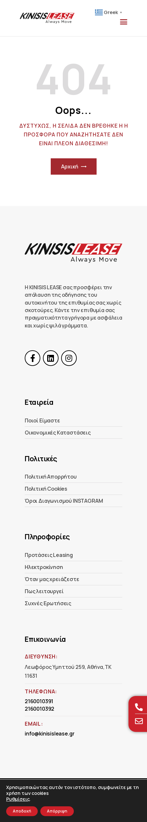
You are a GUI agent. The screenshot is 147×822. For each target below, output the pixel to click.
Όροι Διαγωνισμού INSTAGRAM (64, 500)
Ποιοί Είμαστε (42, 420)
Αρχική (69, 166)
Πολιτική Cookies (46, 488)
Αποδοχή (22, 811)
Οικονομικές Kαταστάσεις (58, 432)
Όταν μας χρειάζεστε (52, 579)
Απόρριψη (57, 811)
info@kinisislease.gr (49, 733)
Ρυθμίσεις (17, 799)
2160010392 (39, 708)
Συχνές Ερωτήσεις (48, 603)
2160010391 (39, 701)
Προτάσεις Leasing (49, 555)
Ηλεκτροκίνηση (44, 567)
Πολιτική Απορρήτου (51, 476)
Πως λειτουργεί (44, 591)
